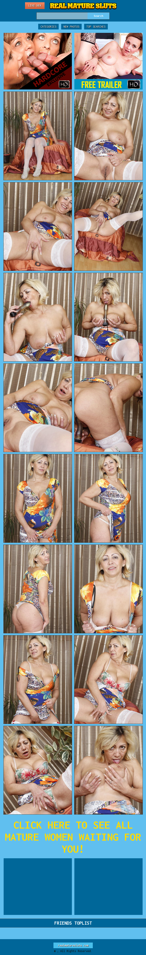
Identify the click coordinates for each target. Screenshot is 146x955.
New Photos (71, 26)
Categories (48, 26)
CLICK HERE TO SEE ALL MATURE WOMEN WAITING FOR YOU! (73, 837)
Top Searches (96, 26)
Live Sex (34, 5)
